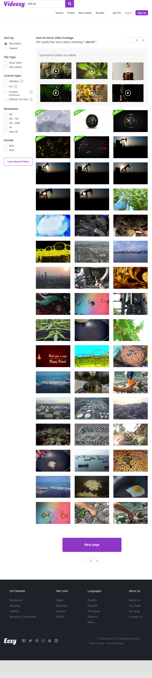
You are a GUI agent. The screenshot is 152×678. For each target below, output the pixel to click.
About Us (134, 600)
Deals (59, 600)
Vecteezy (15, 605)
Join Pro (116, 13)
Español (93, 605)
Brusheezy (15, 600)
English (92, 600)
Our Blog (134, 611)
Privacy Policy (115, 643)
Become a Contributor (22, 616)
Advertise (61, 605)
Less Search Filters (18, 161)
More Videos (85, 13)
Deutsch (93, 616)
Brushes (100, 13)
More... (92, 622)
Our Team (135, 605)
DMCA (60, 616)
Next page (91, 544)
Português (94, 611)
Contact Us (135, 616)
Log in (128, 13)
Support (61, 611)
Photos (71, 13)
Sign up (141, 13)
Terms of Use (96, 643)
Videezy (14, 611)
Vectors (59, 13)
